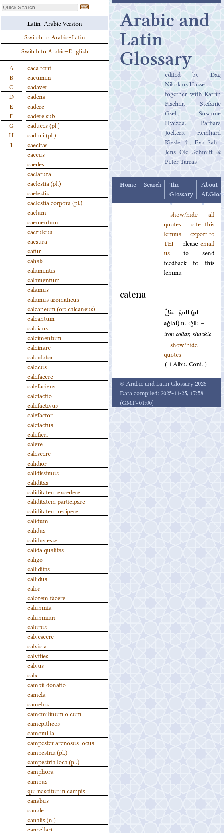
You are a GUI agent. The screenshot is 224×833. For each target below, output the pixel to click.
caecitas (37, 144)
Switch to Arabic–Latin (54, 36)
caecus (36, 154)
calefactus (40, 424)
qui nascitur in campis (56, 790)
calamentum (43, 279)
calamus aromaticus (53, 298)
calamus (38, 289)
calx (32, 674)
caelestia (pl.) (44, 182)
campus (37, 780)
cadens (36, 96)
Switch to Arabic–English (54, 50)
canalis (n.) (41, 819)
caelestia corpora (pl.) (55, 202)
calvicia (37, 645)
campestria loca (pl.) (53, 761)
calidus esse (42, 539)
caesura (37, 240)
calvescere (40, 636)
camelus (38, 703)
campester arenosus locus (60, 742)
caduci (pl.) (41, 134)
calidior (37, 462)
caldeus (37, 366)
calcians (37, 327)
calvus (35, 665)
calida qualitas (45, 549)
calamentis (41, 269)
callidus (37, 578)
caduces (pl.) (43, 125)
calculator (40, 356)
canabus (38, 800)
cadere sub (41, 115)
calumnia (39, 607)
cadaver (37, 86)
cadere (35, 105)
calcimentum (44, 337)
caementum (42, 221)
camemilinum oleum (54, 713)
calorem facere (46, 597)
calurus (37, 626)
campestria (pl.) (47, 751)
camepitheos (43, 722)
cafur (34, 250)
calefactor (40, 414)
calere (35, 443)
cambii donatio (46, 684)
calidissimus (43, 472)
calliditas (38, 568)
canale (35, 809)
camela (36, 693)
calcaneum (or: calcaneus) (61, 308)
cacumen (39, 76)
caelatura (39, 173)
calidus (36, 529)
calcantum (41, 318)
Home (128, 185)
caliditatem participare (56, 501)
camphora (40, 771)
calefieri (37, 433)
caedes (35, 163)
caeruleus (39, 231)
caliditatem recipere (52, 510)
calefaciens (41, 385)
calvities (37, 655)
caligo (35, 558)
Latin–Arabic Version (54, 22)
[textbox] (40, 7)
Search (152, 185)
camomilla (40, 732)
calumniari (41, 616)
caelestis (38, 192)
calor (33, 587)
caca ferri (39, 67)
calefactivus (42, 404)
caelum (36, 211)
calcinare (39, 347)
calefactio (39, 395)
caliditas (37, 482)
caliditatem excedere (53, 491)
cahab (35, 260)
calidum (37, 520)
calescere (39, 453)
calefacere (40, 375)
